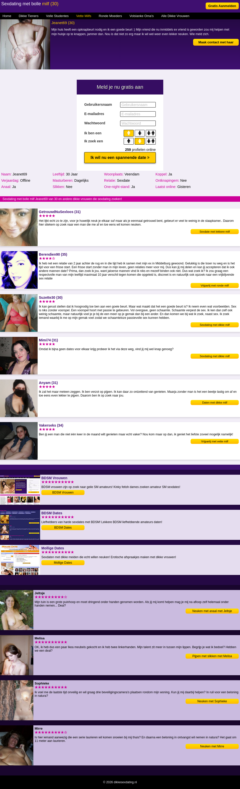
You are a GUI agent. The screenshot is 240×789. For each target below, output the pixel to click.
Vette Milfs (83, 16)
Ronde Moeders (110, 16)
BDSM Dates (62, 527)
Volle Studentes (57, 16)
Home (7, 16)
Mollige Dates (63, 562)
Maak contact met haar (215, 42)
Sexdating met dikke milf (214, 324)
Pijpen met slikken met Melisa (212, 656)
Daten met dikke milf (214, 402)
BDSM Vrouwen (63, 492)
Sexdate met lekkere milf (215, 231)
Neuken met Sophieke (212, 701)
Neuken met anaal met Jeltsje (212, 611)
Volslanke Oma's (141, 16)
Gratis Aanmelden (222, 6)
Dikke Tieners (29, 16)
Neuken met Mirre (212, 746)
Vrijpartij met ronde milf (215, 285)
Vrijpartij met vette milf (214, 441)
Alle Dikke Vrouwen (175, 16)
